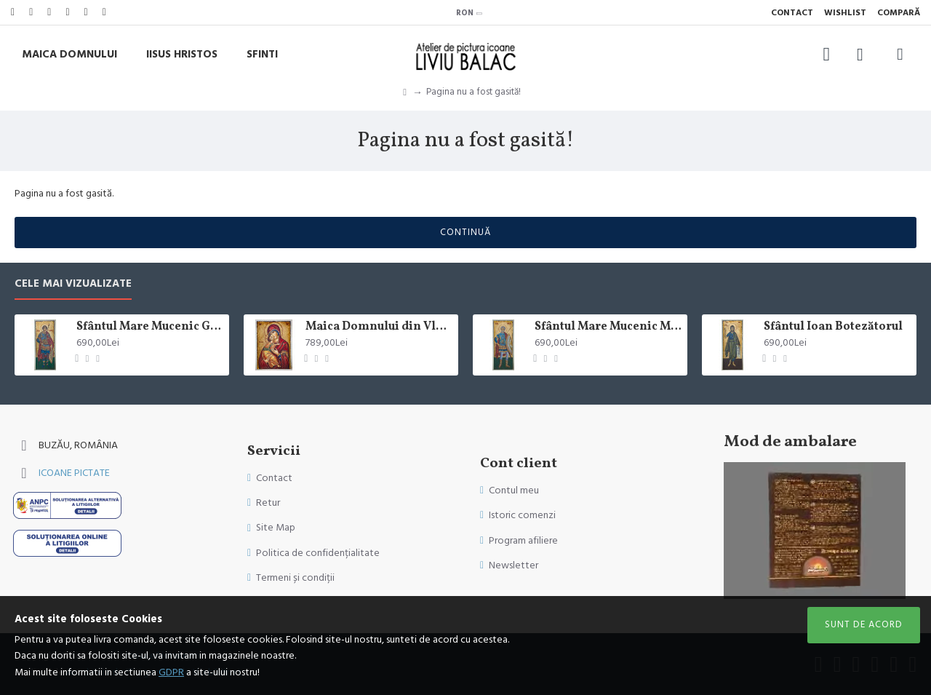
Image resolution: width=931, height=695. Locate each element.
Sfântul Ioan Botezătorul (833, 327)
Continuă (465, 232)
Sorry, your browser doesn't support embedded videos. (815, 530)
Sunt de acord (864, 624)
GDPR (171, 672)
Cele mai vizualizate (73, 284)
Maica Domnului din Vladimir (379, 327)
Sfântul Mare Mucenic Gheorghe (150, 327)
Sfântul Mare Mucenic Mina (608, 327)
